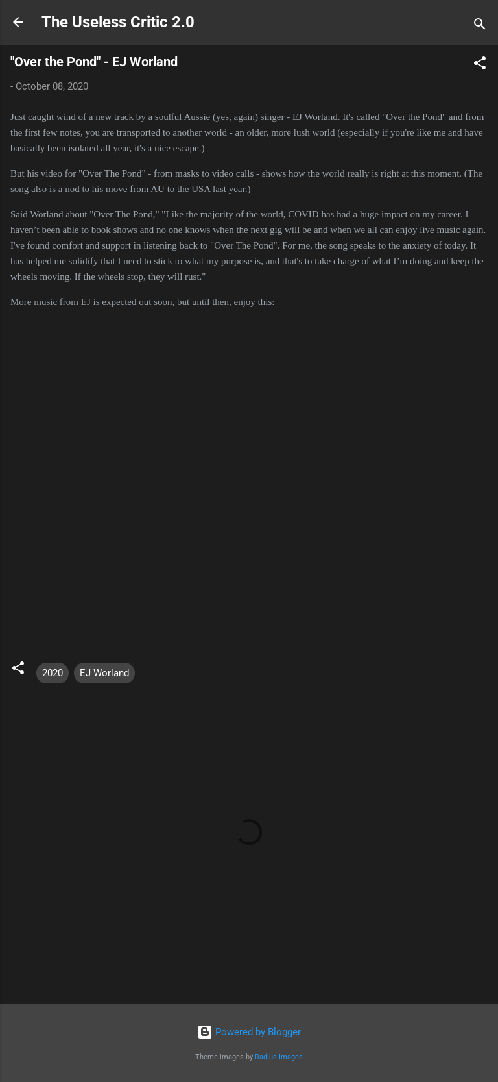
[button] (480, 65)
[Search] (480, 26)
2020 (52, 673)
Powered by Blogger (249, 1032)
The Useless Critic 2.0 (118, 22)
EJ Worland (104, 673)
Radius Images (279, 1057)
